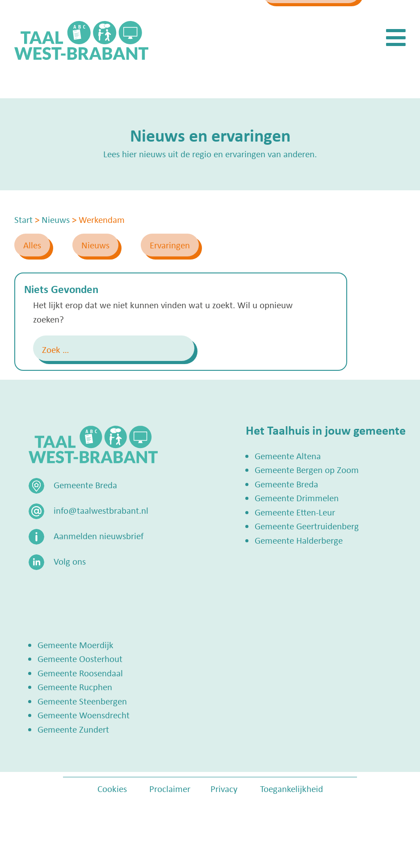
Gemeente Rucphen (75, 686)
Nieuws (95, 245)
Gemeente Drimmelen (297, 497)
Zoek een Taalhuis (317, 16)
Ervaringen (170, 245)
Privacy (224, 788)
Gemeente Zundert (73, 729)
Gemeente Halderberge (299, 540)
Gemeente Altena (288, 455)
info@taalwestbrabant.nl (202, 16)
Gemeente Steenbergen (82, 701)
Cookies (112, 788)
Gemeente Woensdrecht (84, 714)
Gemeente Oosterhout (80, 658)
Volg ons (70, 561)
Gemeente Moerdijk (75, 644)
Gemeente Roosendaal (80, 673)
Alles (32, 245)
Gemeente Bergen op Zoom (307, 469)
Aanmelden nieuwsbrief (98, 535)
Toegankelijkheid (291, 788)
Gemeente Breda (286, 484)
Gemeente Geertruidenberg (307, 526)
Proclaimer (169, 788)
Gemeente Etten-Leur (295, 512)
